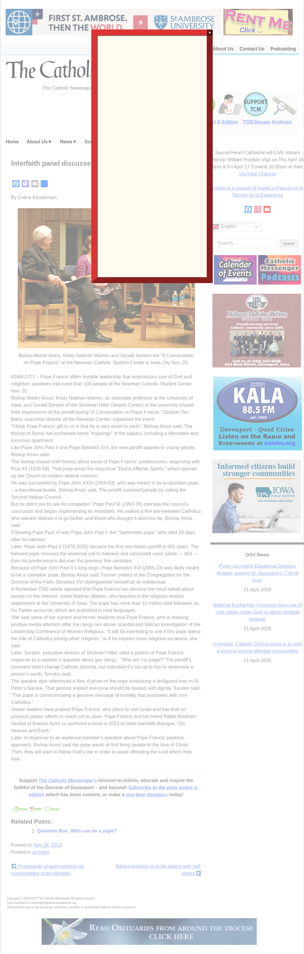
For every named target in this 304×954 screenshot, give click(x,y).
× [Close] (210, 32)
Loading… (152, 156)
